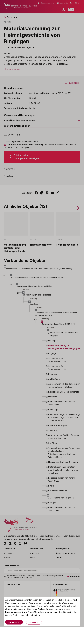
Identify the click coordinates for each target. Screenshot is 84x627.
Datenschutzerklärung (16, 612)
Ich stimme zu (14, 622)
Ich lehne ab (34, 622)
